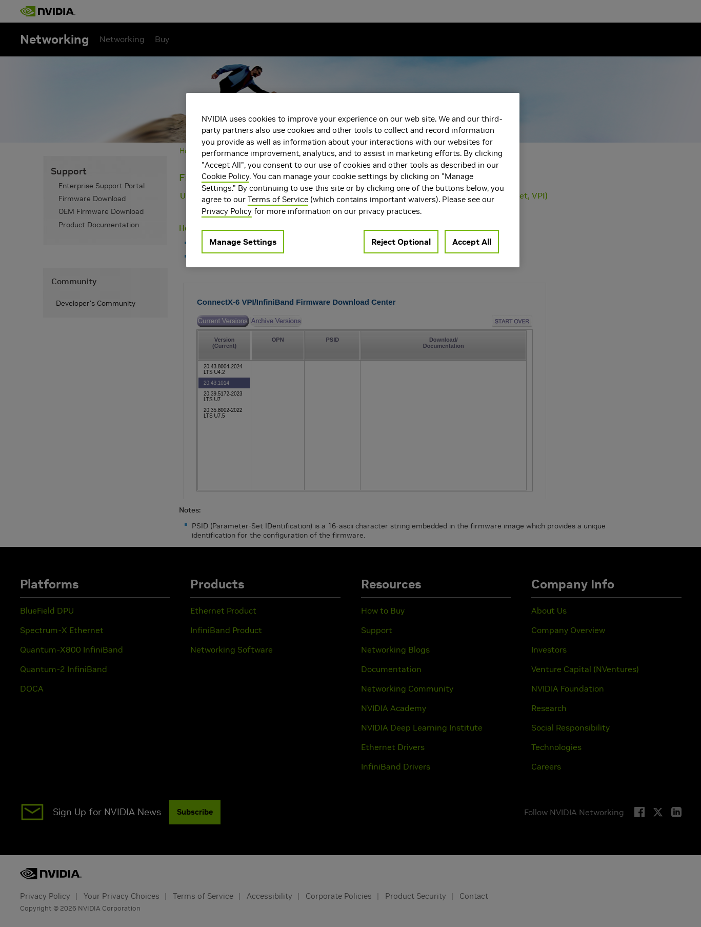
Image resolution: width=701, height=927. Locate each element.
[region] (352, 180)
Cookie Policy (225, 176)
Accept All (471, 241)
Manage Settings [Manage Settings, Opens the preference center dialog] (242, 241)
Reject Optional (401, 241)
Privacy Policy (227, 211)
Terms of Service (278, 199)
